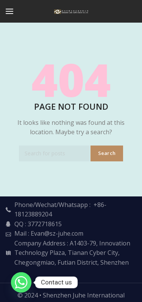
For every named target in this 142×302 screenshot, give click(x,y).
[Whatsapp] (21, 282)
